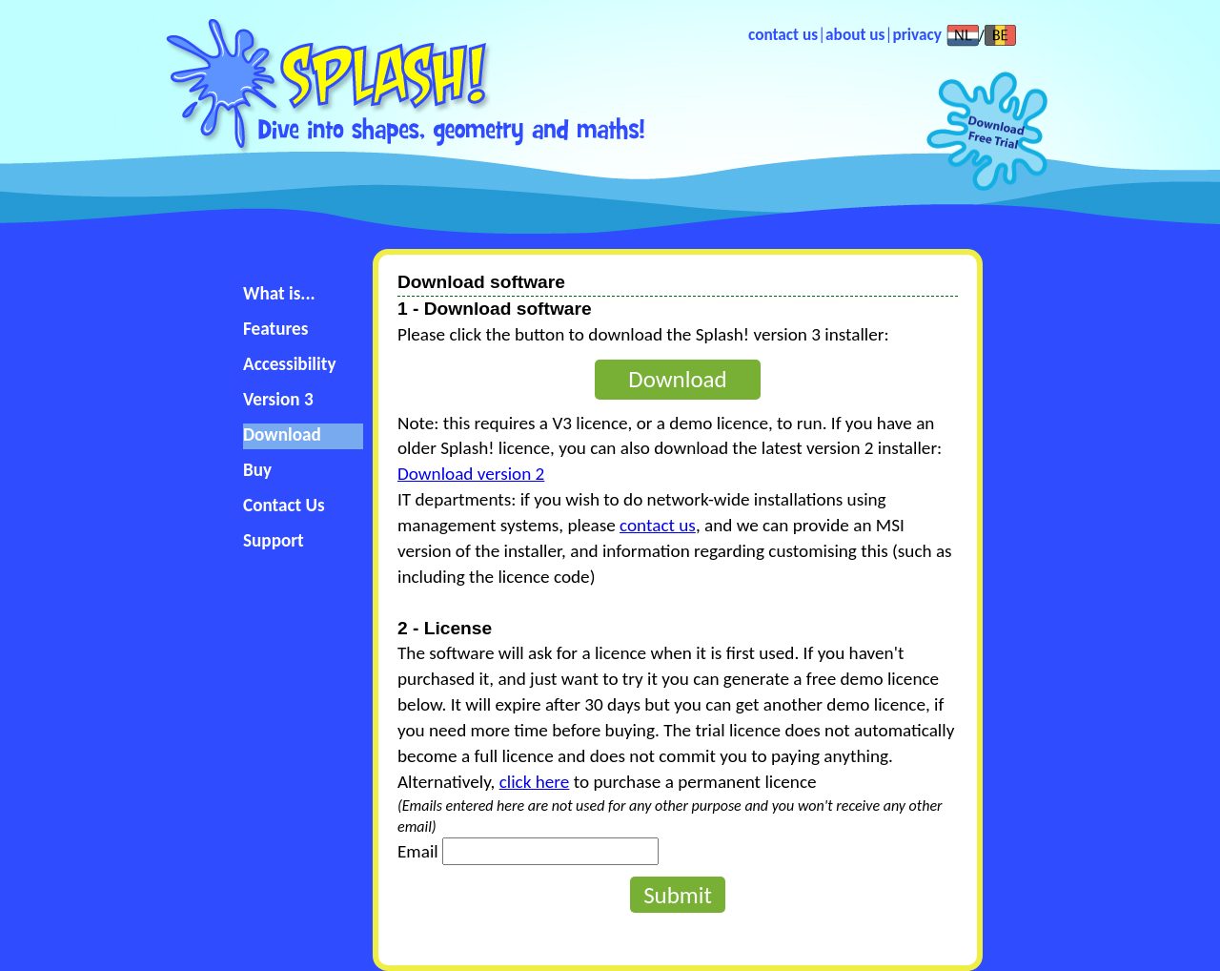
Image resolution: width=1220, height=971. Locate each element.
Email (417, 851)
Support (273, 540)
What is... (279, 293)
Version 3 (278, 399)
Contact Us (284, 505)
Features (275, 329)
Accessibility (289, 364)
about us (854, 35)
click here (534, 782)
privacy (917, 35)
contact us (783, 35)
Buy (257, 470)
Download (282, 434)
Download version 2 (470, 474)
